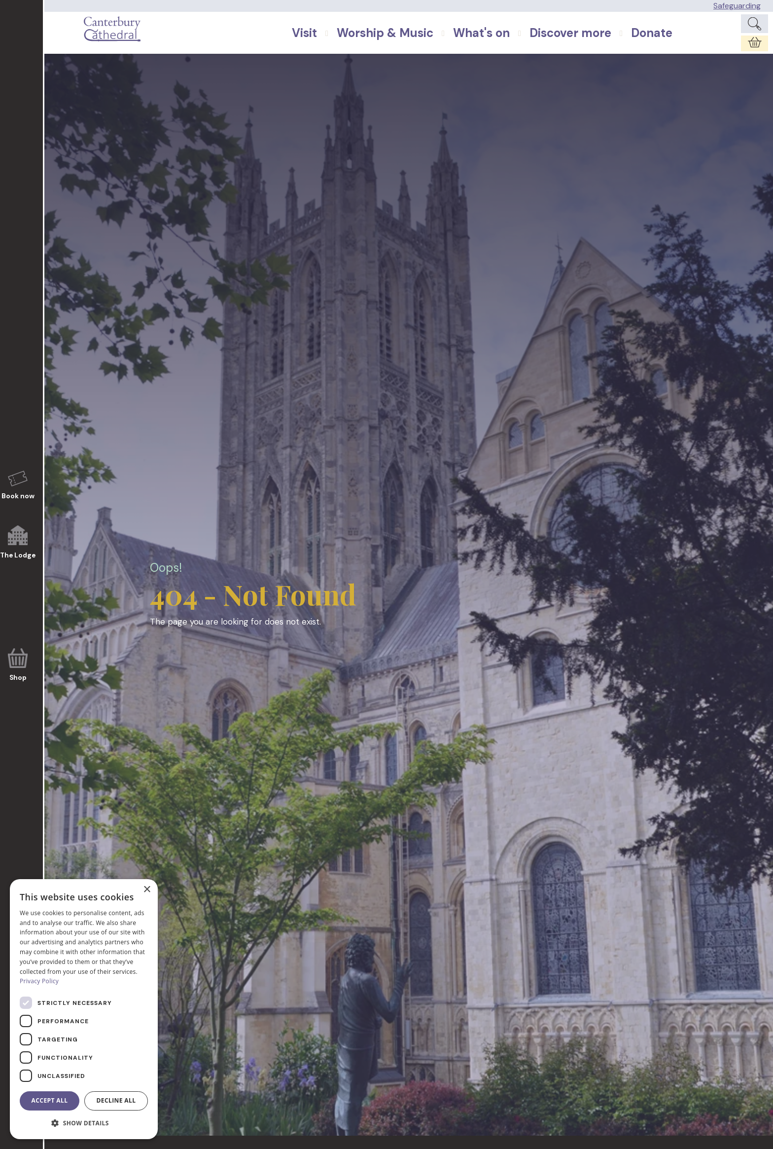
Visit (326, 42)
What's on (503, 42)
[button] (84, 1123)
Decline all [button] (116, 1100)
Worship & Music (407, 42)
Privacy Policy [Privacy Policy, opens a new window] (39, 981)
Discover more (592, 42)
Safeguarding (737, 5)
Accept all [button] (50, 1100)
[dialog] (84, 1009)
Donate (674, 42)
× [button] (146, 889)
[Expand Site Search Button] (754, 28)
